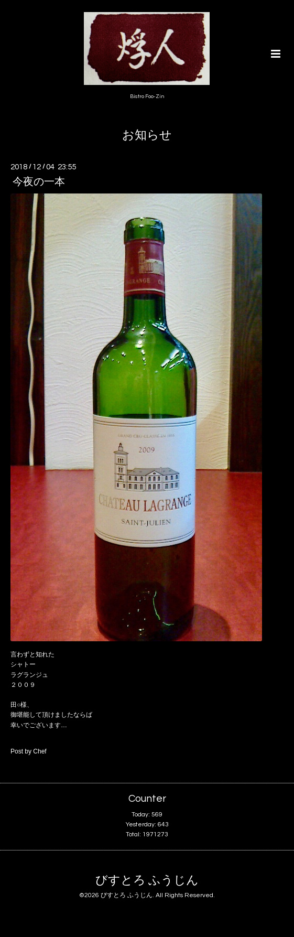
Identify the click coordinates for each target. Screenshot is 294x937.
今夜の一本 (39, 182)
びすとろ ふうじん (147, 881)
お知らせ (147, 136)
